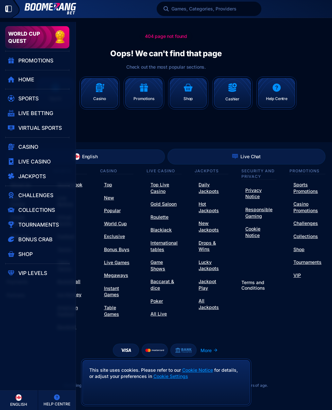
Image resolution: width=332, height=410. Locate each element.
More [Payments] (209, 350)
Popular (112, 210)
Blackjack (161, 229)
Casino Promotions (305, 207)
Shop (299, 249)
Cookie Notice (252, 232)
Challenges (305, 223)
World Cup (115, 223)
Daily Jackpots (209, 188)
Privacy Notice (253, 193)
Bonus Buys (117, 249)
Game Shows (157, 265)
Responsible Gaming (258, 213)
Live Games (117, 262)
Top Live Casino (159, 188)
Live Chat (246, 156)
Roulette (159, 217)
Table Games (111, 311)
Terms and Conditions (253, 285)
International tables (164, 246)
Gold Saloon (163, 204)
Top (108, 184)
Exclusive (114, 236)
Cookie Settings (170, 376)
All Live (158, 313)
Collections (305, 236)
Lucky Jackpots (209, 265)
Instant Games (111, 291)
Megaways (116, 275)
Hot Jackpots (209, 207)
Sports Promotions (305, 188)
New (109, 197)
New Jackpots (209, 226)
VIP (297, 275)
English (86, 156)
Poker (156, 301)
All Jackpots (209, 304)
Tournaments (307, 262)
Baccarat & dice (162, 285)
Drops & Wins (207, 246)
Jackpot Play (207, 285)
